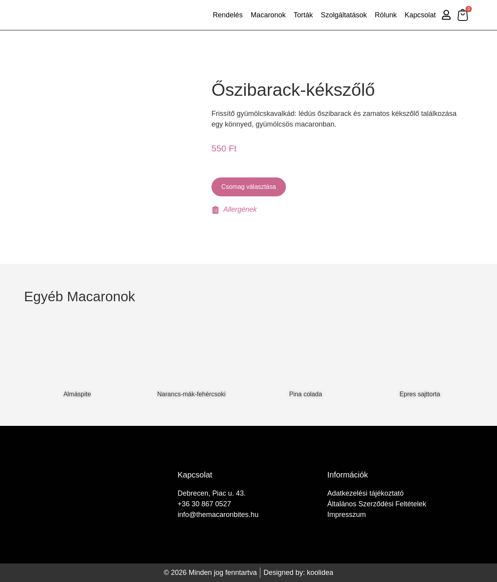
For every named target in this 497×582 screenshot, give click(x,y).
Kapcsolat (419, 15)
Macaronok (267, 15)
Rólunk (385, 15)
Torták (302, 15)
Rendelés (227, 15)
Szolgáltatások (343, 15)
